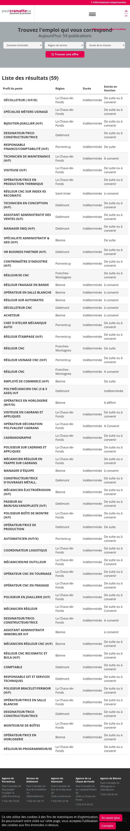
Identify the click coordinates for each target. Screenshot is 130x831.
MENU (92, 14)
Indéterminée (92, 100)
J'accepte (107, 826)
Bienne (60, 240)
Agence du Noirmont (57, 780)
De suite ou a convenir (113, 461)
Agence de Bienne (110, 778)
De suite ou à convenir (113, 100)
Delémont (62, 135)
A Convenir (111, 426)
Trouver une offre (65, 54)
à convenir (111, 193)
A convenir (111, 372)
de (126, 15)
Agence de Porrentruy (8, 780)
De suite (110, 147)
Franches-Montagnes (63, 275)
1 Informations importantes (108, 2)
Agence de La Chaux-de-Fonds (85, 780)
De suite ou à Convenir (113, 562)
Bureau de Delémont (33, 780)
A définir (110, 403)
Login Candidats (118, 29)
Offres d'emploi (100, 29)
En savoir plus (111, 818)
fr (126, 11)
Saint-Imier (63, 193)
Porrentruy (63, 147)
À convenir (111, 158)
